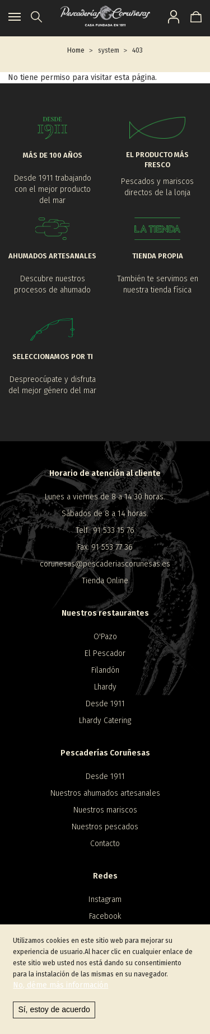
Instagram (105, 899)
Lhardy (105, 687)
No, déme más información (60, 985)
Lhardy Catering (105, 720)
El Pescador (105, 653)
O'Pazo (105, 636)
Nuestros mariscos (105, 810)
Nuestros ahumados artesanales (105, 793)
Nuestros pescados (105, 827)
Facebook (105, 916)
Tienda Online (105, 581)
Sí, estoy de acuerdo (54, 1009)
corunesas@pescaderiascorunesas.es (105, 564)
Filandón (105, 670)
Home (76, 50)
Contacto (105, 843)
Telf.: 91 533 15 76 (105, 530)
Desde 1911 (105, 704)
